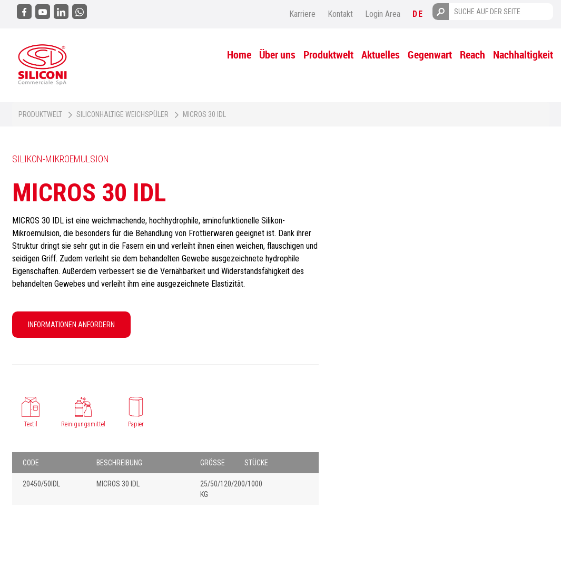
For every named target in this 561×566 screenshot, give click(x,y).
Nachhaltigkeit (523, 54)
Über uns (277, 54)
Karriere (302, 14)
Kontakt (340, 14)
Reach (472, 54)
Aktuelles (380, 54)
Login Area (382, 14)
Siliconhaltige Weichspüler (122, 114)
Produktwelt (328, 54)
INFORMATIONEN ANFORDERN (71, 324)
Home (239, 54)
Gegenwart (430, 54)
